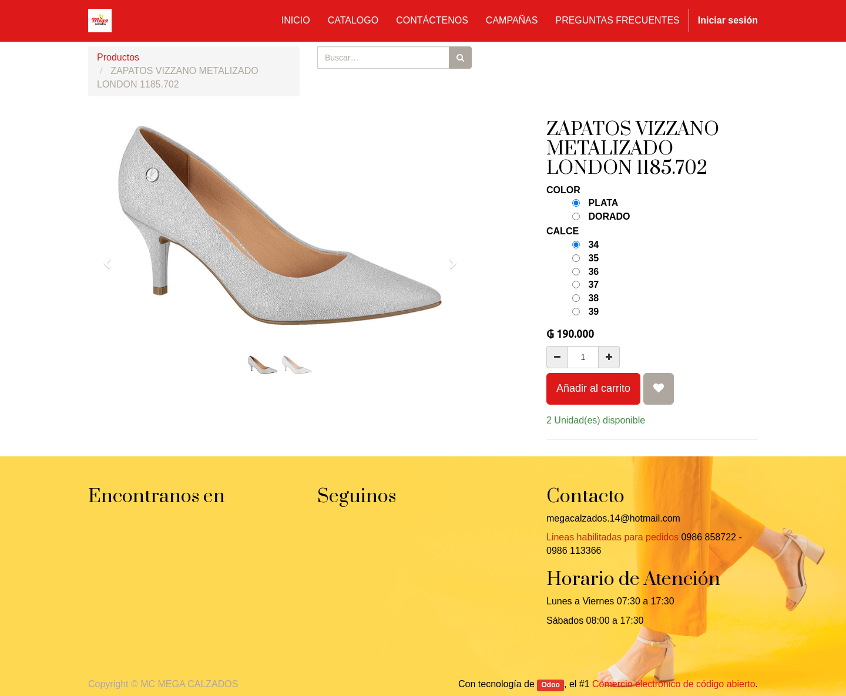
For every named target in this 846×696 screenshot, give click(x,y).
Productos (118, 57)
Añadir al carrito (593, 388)
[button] (111, 258)
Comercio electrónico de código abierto (673, 684)
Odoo (551, 685)
